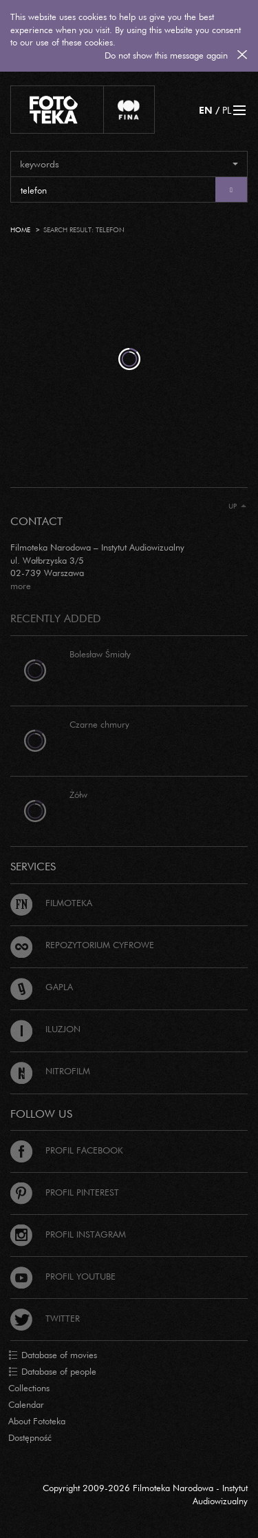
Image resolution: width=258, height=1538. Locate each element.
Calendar (26, 1404)
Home (20, 229)
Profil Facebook (66, 1150)
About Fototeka (36, 1420)
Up (237, 506)
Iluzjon (45, 1028)
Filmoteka (51, 902)
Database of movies (52, 1355)
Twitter (45, 1318)
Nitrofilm (50, 1070)
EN (206, 109)
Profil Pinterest (64, 1192)
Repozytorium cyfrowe (82, 944)
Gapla (41, 986)
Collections (29, 1387)
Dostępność (30, 1437)
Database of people (52, 1372)
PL (226, 110)
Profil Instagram (68, 1234)
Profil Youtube (63, 1276)
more (20, 585)
